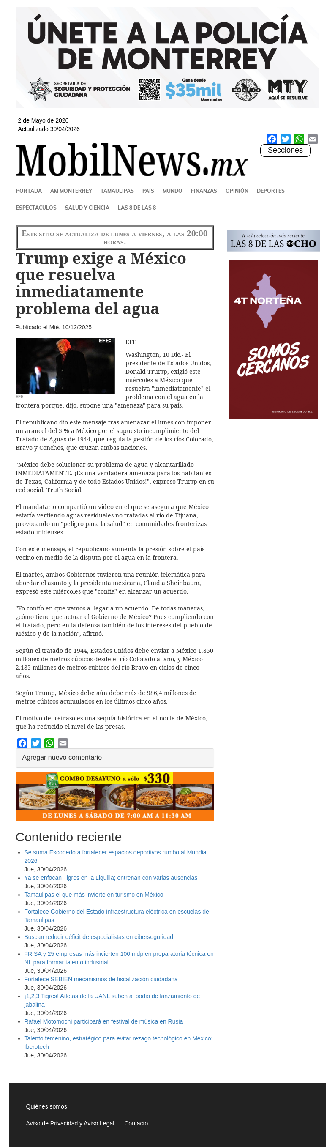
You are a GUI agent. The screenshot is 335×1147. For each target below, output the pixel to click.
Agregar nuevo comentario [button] (62, 757)
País (148, 191)
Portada (29, 191)
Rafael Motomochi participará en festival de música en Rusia (105, 1021)
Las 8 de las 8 (137, 208)
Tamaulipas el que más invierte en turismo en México (94, 894)
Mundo (172, 191)
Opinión (237, 191)
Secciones (285, 151)
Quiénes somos (46, 1106)
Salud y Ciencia (87, 208)
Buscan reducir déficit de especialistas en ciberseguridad (99, 936)
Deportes (271, 191)
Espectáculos (36, 208)
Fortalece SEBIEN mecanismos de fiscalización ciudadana (101, 979)
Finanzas (204, 191)
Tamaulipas (117, 191)
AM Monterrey (71, 191)
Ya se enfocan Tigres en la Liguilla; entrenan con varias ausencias (111, 877)
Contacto (136, 1123)
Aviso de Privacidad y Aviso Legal (70, 1123)
